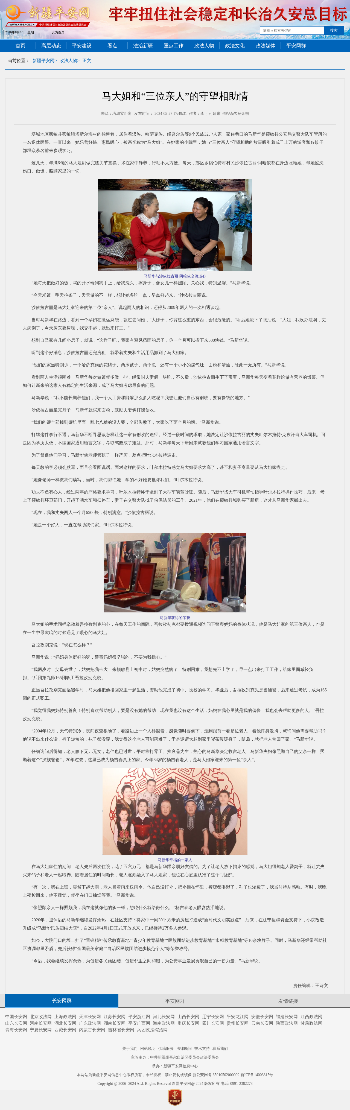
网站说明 (148, 1049)
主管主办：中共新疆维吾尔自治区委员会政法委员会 (175, 1057)
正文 (86, 60)
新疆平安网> (45, 60)
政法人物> (70, 60)
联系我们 (220, 1049)
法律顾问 (184, 1049)
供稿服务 (166, 1049)
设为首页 (58, 32)
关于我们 (130, 1049)
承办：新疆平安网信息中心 (175, 1066)
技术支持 (202, 1049)
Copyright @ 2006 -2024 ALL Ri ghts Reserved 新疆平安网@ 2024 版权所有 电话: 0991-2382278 (174, 1084)
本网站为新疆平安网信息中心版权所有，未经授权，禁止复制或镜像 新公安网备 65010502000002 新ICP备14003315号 (175, 1075)
